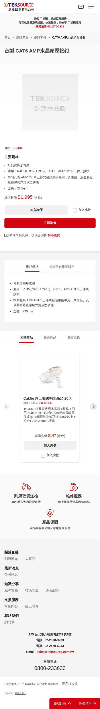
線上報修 (32, 606)
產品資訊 (52, 590)
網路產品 (22, 37)
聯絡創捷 (54, 235)
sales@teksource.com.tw (55, 652)
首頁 (7, 37)
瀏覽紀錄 (73, 337)
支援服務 (11, 600)
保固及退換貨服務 (61, 266)
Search (70, 6)
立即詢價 (50, 223)
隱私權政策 (70, 684)
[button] (93, 406)
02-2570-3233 (55, 26)
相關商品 (26, 337)
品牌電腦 (11, 590)
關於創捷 (11, 552)
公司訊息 (11, 574)
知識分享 (11, 584)
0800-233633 (50, 668)
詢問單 (9, 622)
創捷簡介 (11, 559)
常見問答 (11, 606)
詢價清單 (85, 703)
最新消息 (11, 568)
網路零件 (40, 37)
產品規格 (32, 266)
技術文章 (32, 590)
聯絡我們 (81, 6)
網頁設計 (20, 693)
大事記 (30, 559)
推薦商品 (50, 337)
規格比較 (60, 703)
